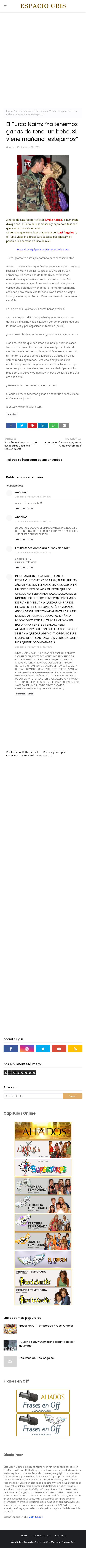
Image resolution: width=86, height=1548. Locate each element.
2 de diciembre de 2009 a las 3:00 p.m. (33, 496)
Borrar (30, 508)
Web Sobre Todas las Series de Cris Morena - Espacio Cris (43, 1542)
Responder (20, 508)
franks (11, 147)
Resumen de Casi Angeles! (36, 1358)
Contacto (60, 1535)
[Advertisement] (43, 60)
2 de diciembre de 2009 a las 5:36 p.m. (33, 552)
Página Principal (14, 111)
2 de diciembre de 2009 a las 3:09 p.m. (33, 521)
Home (24, 1535)
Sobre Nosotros (42, 1535)
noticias (28, 111)
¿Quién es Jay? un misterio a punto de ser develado (46, 1344)
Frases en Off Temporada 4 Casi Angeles (46, 1325)
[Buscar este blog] (33, 1096)
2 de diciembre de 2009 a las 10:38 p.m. (33, 646)
